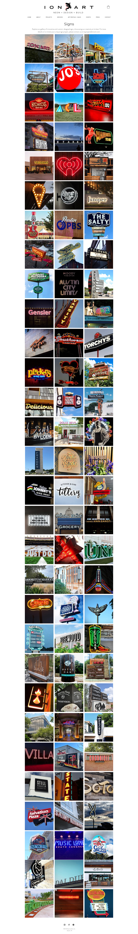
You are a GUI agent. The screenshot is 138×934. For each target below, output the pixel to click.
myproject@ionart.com (91, 31)
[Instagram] (65, 925)
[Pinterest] (73, 925)
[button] (108, 6)
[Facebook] (69, 925)
